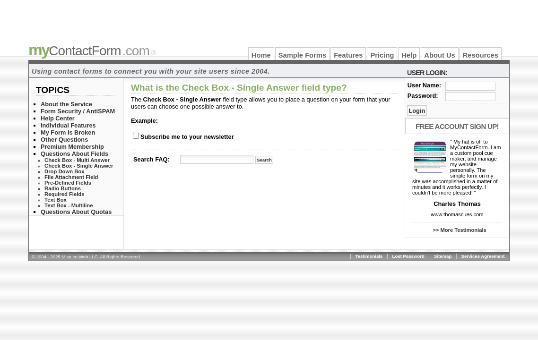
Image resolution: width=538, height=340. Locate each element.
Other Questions (64, 139)
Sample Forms (302, 55)
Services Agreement (483, 256)
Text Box (55, 200)
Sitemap (442, 256)
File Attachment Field (71, 177)
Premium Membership (72, 146)
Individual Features (68, 125)
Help (409, 55)
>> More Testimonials (459, 230)
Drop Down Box (64, 171)
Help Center (58, 118)
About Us (439, 55)
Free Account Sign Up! (457, 126)
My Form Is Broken (68, 132)
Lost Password (408, 256)
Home (261, 55)
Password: (423, 95)
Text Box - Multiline (68, 205)
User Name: (424, 85)
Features (348, 55)
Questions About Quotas (76, 211)
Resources (480, 55)
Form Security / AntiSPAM (78, 111)
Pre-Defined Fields (67, 183)
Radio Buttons (62, 188)
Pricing (382, 55)
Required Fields (64, 194)
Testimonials (368, 256)
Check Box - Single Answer (78, 166)
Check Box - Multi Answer (77, 160)
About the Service (66, 104)
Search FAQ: (151, 159)
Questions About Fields (74, 153)
